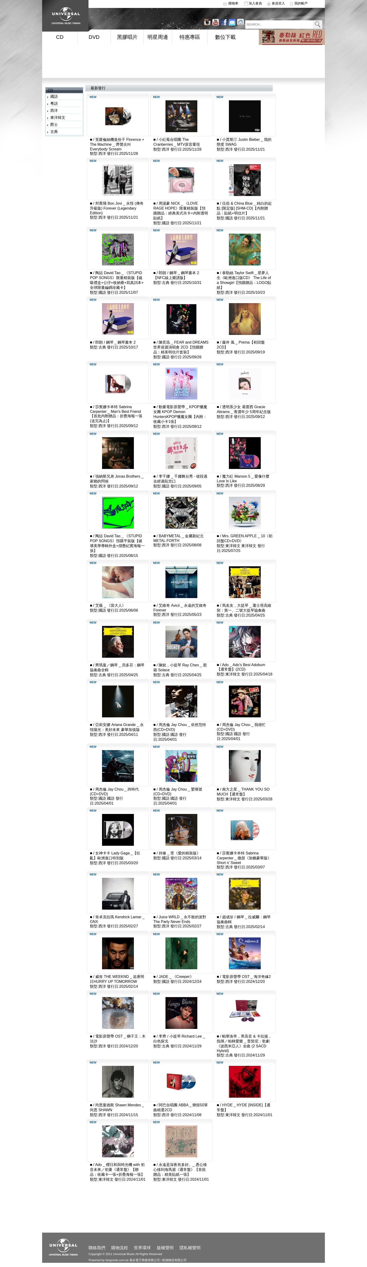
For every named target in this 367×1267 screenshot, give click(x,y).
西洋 (54, 111)
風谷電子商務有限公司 (144, 1260)
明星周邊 (157, 37)
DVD (94, 37)
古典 (54, 132)
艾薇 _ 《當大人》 (110, 605)
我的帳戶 (301, 3)
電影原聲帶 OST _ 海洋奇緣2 (246, 977)
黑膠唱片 (127, 37)
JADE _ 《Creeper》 (176, 977)
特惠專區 (190, 37)
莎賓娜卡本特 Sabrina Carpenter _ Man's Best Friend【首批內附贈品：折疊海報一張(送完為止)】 (116, 414)
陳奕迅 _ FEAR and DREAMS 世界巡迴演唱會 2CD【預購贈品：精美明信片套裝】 (181, 347)
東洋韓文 (57, 118)
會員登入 (278, 3)
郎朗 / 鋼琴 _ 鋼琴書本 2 (115, 342)
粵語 (54, 103)
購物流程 (119, 1247)
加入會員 (255, 3)
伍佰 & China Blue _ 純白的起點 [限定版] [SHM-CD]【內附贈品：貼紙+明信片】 (244, 208)
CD (60, 37)
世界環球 (142, 1247)
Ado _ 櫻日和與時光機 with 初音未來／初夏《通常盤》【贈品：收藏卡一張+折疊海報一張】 (117, 1169)
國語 (54, 96)
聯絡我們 (96, 1247)
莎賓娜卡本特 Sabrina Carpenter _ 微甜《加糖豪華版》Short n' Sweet (244, 858)
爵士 (54, 125)
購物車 (233, 3)
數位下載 (225, 37)
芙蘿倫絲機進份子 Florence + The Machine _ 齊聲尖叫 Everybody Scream (117, 144)
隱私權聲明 (190, 1247)
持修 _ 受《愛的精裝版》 (179, 853)
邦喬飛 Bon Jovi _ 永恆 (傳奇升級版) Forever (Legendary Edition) (116, 208)
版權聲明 (165, 1247)
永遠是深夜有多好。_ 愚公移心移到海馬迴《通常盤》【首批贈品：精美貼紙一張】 (180, 1169)
